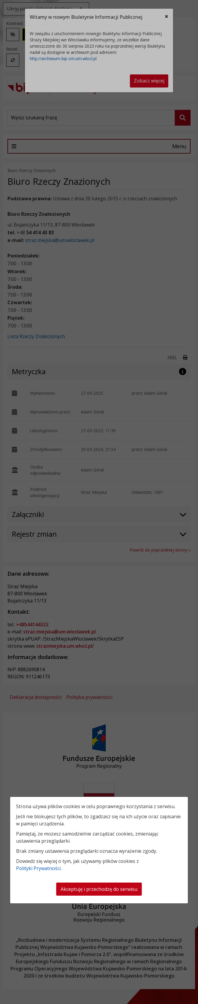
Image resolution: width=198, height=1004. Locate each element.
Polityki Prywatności (38, 868)
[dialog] (99, 502)
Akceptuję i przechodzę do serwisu (99, 889)
